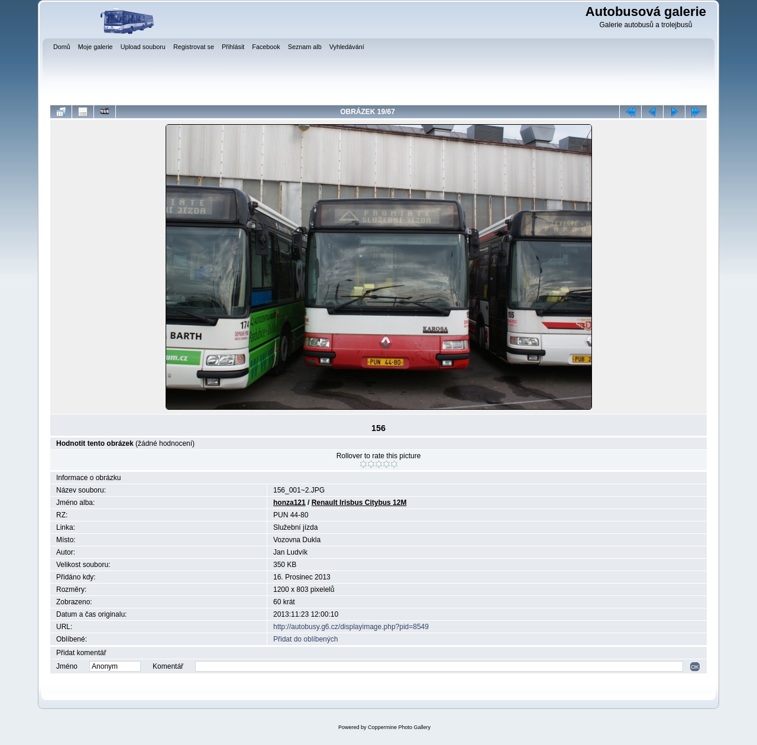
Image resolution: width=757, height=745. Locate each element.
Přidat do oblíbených (305, 639)
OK (695, 666)
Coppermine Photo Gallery (399, 727)
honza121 (289, 502)
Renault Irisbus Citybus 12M (359, 502)
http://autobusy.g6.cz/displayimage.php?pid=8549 (351, 627)
